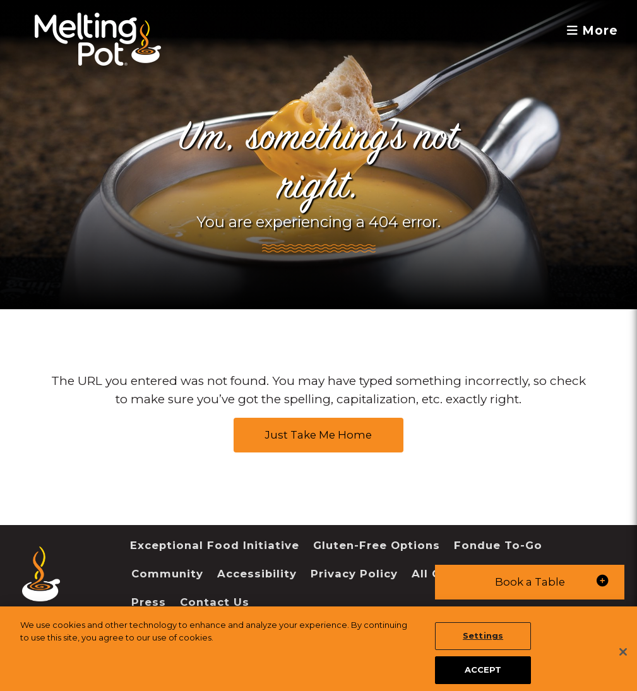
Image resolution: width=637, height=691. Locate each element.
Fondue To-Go (498, 545)
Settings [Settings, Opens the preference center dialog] (483, 646)
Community (167, 573)
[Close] (623, 662)
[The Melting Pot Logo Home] (98, 39)
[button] (529, 582)
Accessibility (257, 573)
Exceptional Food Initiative (214, 545)
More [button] (592, 30)
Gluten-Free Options (376, 545)
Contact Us (214, 602)
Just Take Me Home (318, 434)
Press (148, 602)
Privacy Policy (354, 573)
